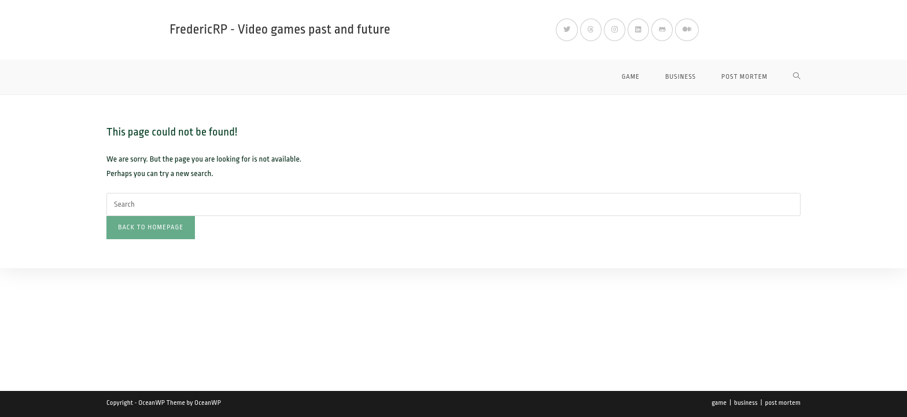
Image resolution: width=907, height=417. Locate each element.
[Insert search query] (453, 204)
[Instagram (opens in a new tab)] (614, 30)
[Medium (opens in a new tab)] (687, 30)
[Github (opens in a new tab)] (662, 30)
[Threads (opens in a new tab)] (591, 30)
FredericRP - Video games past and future (279, 29)
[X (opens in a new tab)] (567, 30)
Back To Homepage (150, 227)
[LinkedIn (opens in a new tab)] (638, 30)
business (746, 403)
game (719, 403)
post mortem (783, 403)
